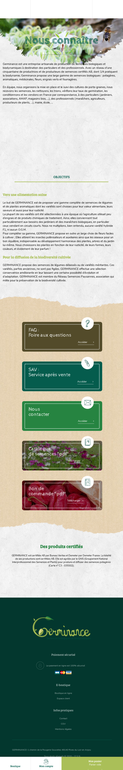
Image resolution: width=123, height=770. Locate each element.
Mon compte (46, 763)
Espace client (63, 698)
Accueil (52, 28)
